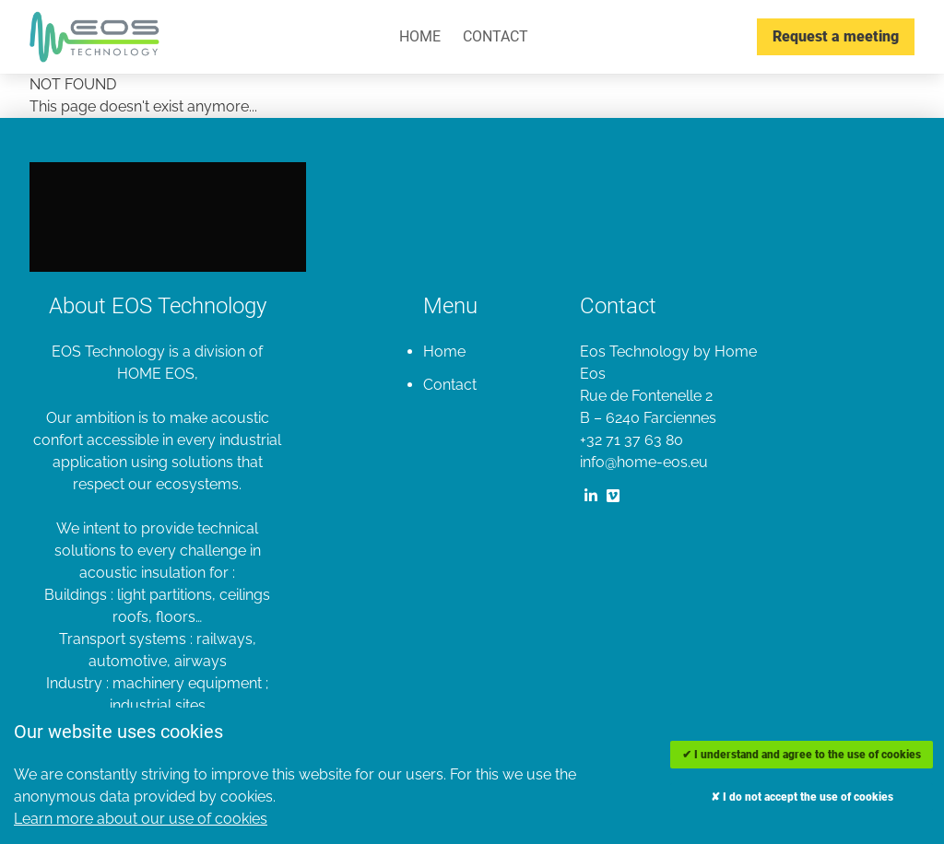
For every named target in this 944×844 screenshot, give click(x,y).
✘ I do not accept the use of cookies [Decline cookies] (802, 797)
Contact (495, 36)
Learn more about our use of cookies (140, 818)
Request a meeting (836, 36)
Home (420, 36)
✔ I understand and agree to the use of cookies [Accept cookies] (801, 754)
